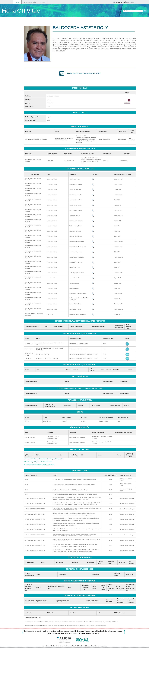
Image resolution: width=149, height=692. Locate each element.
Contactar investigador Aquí (33, 617)
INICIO (17, 2)
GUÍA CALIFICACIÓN (30, 2)
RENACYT (43, 2)
